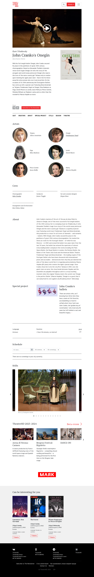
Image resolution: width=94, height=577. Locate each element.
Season (58, 116)
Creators (21, 116)
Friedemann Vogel (72, 135)
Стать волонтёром (42, 564)
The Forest (34, 520)
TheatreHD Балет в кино (19, 556)
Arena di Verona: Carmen (20, 444)
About (30, 116)
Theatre (67, 116)
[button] (34, 416)
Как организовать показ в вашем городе (63, 564)
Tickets (16, 537)
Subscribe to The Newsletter (31, 108)
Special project (40, 116)
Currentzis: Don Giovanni (18, 520)
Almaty (71, 4)
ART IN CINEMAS (16, 558)
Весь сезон (74, 424)
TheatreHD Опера (17, 554)
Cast (14, 116)
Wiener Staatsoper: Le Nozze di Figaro (55, 520)
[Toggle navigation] (79, 4)
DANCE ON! (65, 442)
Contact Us (43, 566)
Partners (51, 566)
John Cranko (16, 196)
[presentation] (10, 394)
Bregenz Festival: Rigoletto (44, 444)
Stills (51, 116)
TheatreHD (15, 552)
